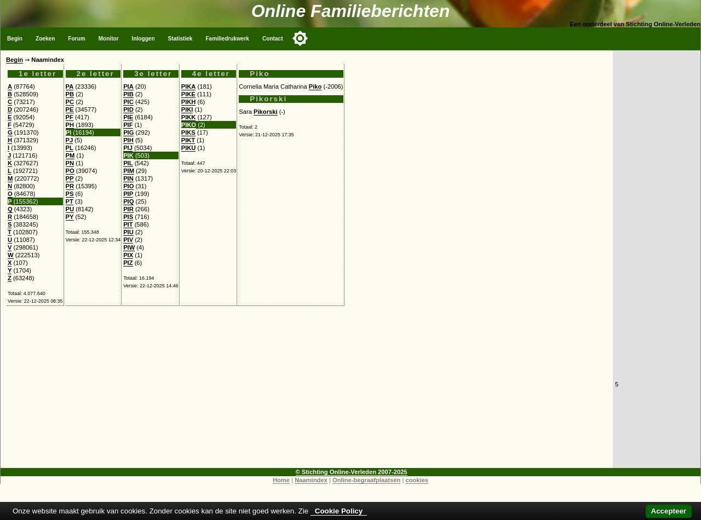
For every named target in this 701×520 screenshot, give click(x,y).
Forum (76, 39)
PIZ (128, 262)
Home (281, 480)
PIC (128, 102)
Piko (315, 86)
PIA (128, 86)
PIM (128, 170)
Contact (272, 39)
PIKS (188, 132)
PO (70, 170)
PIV (128, 239)
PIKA (188, 86)
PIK (128, 155)
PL (69, 148)
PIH (128, 140)
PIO (128, 186)
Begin (14, 39)
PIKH (188, 102)
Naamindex (311, 480)
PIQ (128, 201)
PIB (128, 94)
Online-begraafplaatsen (366, 480)
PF (69, 117)
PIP (128, 193)
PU (70, 209)
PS (70, 193)
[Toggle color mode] (300, 38)
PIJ (128, 148)
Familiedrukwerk (227, 39)
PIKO (188, 125)
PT (69, 201)
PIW (129, 247)
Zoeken (45, 39)
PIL (128, 163)
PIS (128, 216)
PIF (128, 125)
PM (70, 155)
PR (70, 186)
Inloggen (143, 39)
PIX (128, 255)
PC (70, 102)
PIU (128, 232)
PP (70, 178)
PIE (128, 117)
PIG (128, 132)
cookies (416, 480)
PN (70, 163)
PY (70, 216)
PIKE (188, 94)
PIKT (188, 140)
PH (70, 125)
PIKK (188, 117)
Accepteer (668, 511)
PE (70, 109)
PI (69, 132)
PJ (69, 140)
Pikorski (266, 111)
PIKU (188, 148)
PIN (128, 178)
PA (70, 86)
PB (70, 94)
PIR (128, 209)
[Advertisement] (306, 391)
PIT (128, 224)
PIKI (187, 109)
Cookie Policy (339, 511)
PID (128, 109)
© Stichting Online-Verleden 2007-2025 (351, 472)
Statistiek (180, 39)
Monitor (109, 39)
